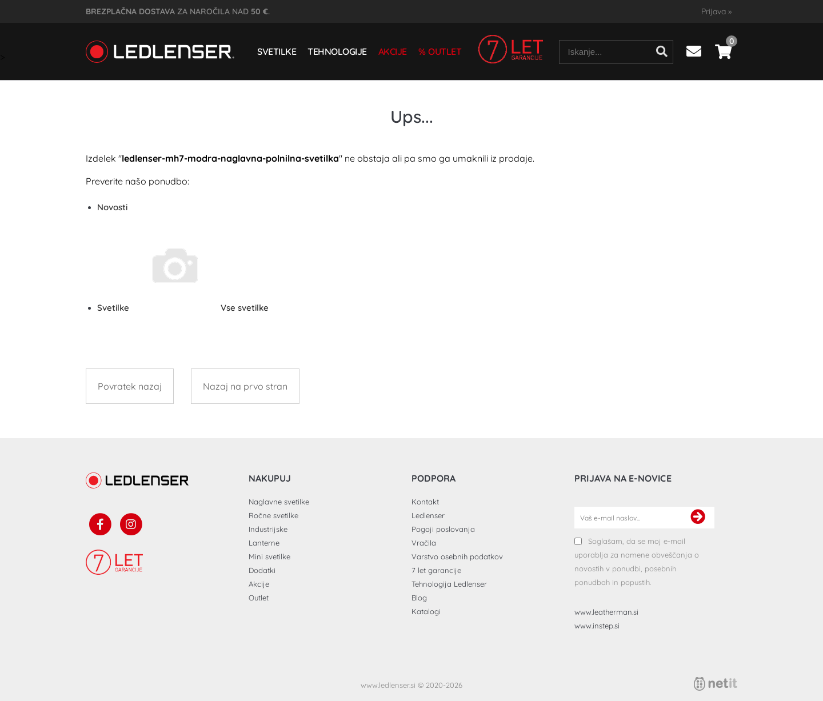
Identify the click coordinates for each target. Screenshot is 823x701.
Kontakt (425, 501)
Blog (419, 597)
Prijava (716, 11)
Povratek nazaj (130, 386)
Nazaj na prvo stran (245, 386)
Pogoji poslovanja (443, 529)
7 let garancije (436, 570)
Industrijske (268, 529)
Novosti (112, 207)
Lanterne (264, 542)
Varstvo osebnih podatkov (457, 556)
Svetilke (276, 51)
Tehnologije (337, 51)
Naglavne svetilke (279, 501)
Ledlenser (428, 515)
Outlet (444, 51)
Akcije (392, 51)
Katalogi (426, 611)
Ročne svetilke (273, 515)
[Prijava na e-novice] (698, 517)
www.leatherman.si (606, 611)
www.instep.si (597, 625)
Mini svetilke (269, 556)
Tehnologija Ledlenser (449, 583)
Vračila (424, 542)
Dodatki (262, 570)
